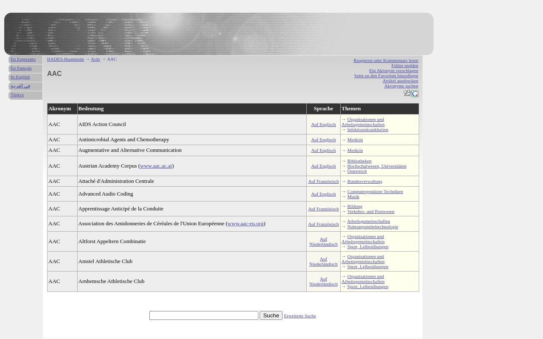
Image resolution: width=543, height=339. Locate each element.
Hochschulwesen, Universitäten (376, 165)
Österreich (357, 171)
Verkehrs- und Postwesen (371, 211)
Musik (353, 196)
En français (21, 67)
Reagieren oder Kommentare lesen (386, 60)
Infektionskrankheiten (368, 129)
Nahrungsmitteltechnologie (372, 226)
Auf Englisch (323, 124)
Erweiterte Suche (300, 315)
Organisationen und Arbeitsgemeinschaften (362, 122)
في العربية (20, 85)
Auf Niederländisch (323, 241)
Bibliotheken (359, 160)
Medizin (355, 139)
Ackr (95, 59)
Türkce (17, 94)
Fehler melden (405, 65)
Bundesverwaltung (364, 181)
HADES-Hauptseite (65, 59)
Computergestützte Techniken (375, 191)
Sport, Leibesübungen (368, 246)
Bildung (354, 206)
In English (20, 76)
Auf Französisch (323, 181)
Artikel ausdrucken (400, 80)
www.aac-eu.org (245, 223)
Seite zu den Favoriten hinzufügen (386, 75)
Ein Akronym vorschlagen (393, 70)
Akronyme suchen (401, 85)
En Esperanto (23, 59)
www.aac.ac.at (156, 165)
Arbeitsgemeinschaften (368, 221)
